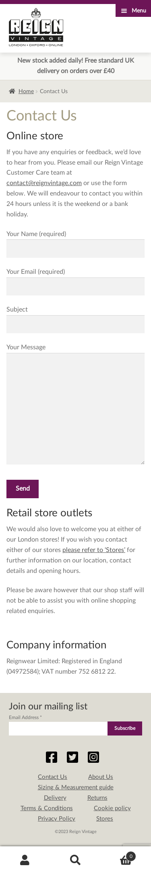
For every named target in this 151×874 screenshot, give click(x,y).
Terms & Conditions (47, 808)
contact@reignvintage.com (44, 183)
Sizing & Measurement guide (76, 787)
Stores (104, 819)
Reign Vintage (36, 27)
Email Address (25, 717)
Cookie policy (112, 808)
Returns (97, 798)
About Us (100, 777)
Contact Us (52, 777)
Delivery (55, 798)
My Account (25, 860)
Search (75, 860)
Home (26, 91)
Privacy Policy (56, 819)
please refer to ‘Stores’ (93, 550)
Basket (118, 855)
